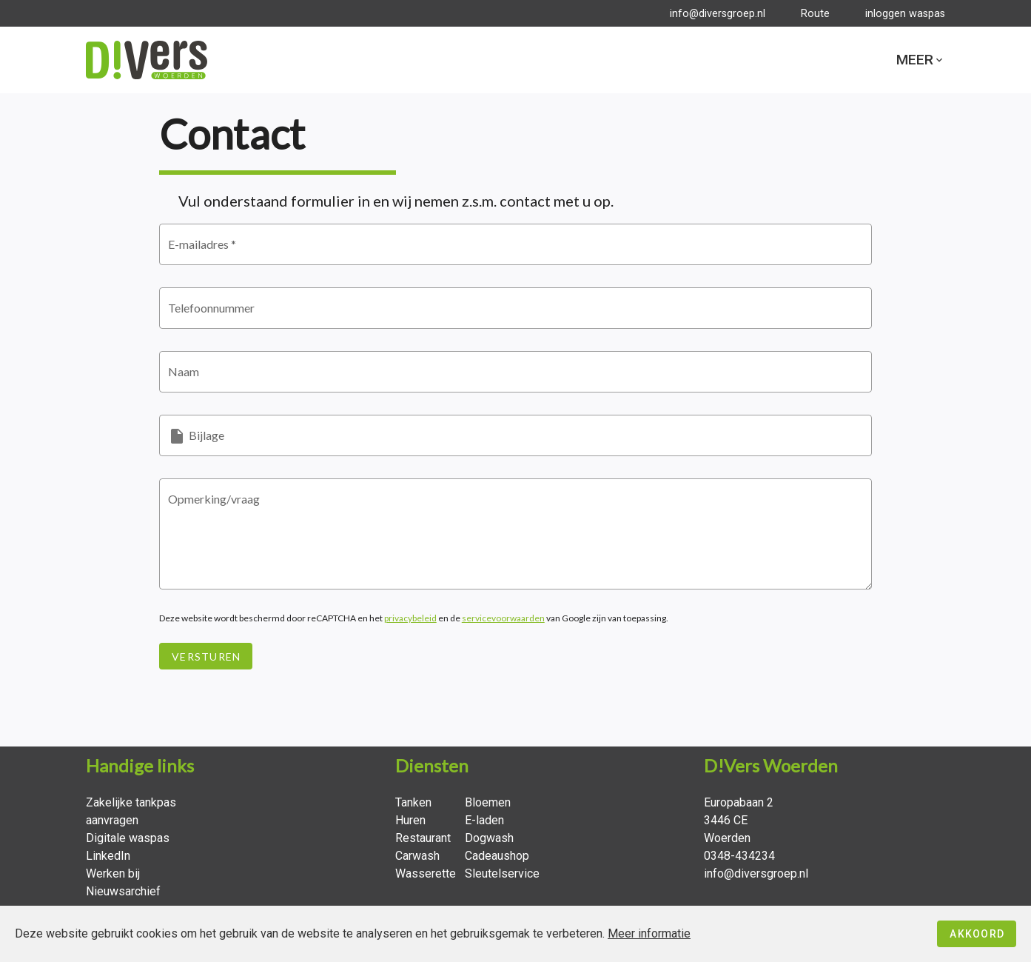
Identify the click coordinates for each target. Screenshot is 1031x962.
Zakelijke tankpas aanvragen (131, 811)
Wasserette (425, 873)
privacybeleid (410, 620)
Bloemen (488, 802)
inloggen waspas (905, 13)
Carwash (417, 856)
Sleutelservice (502, 873)
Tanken (413, 802)
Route (815, 13)
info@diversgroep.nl (717, 13)
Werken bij (113, 873)
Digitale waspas (127, 838)
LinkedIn (108, 856)
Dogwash (489, 838)
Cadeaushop (497, 856)
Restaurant (423, 838)
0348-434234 (739, 856)
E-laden (484, 820)
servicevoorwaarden (503, 620)
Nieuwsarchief (123, 891)
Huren (410, 820)
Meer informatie (649, 933)
